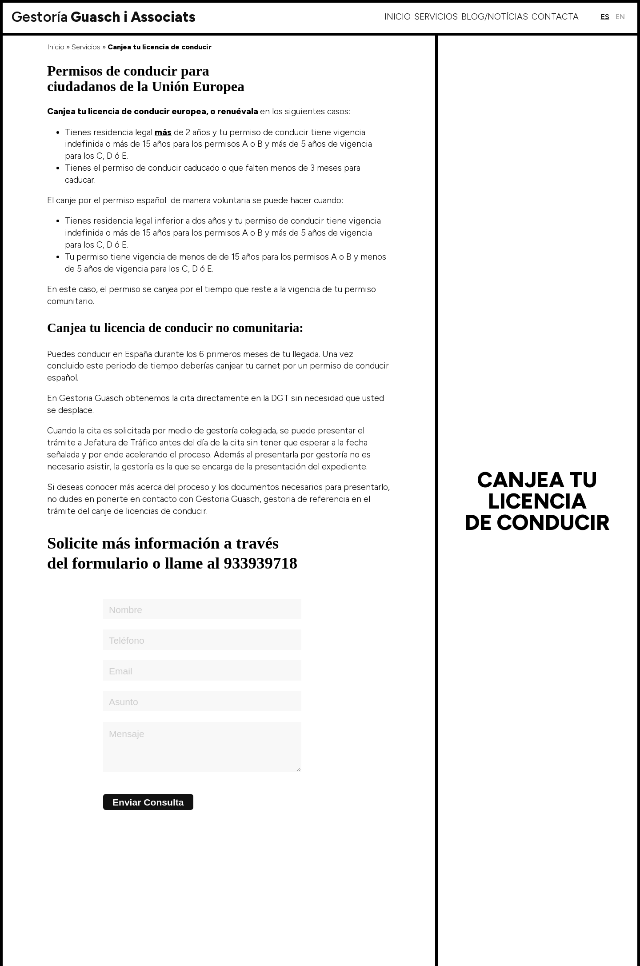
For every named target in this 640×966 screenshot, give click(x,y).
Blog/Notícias (494, 17)
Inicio (397, 17)
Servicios (436, 17)
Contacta (555, 17)
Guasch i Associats (104, 17)
